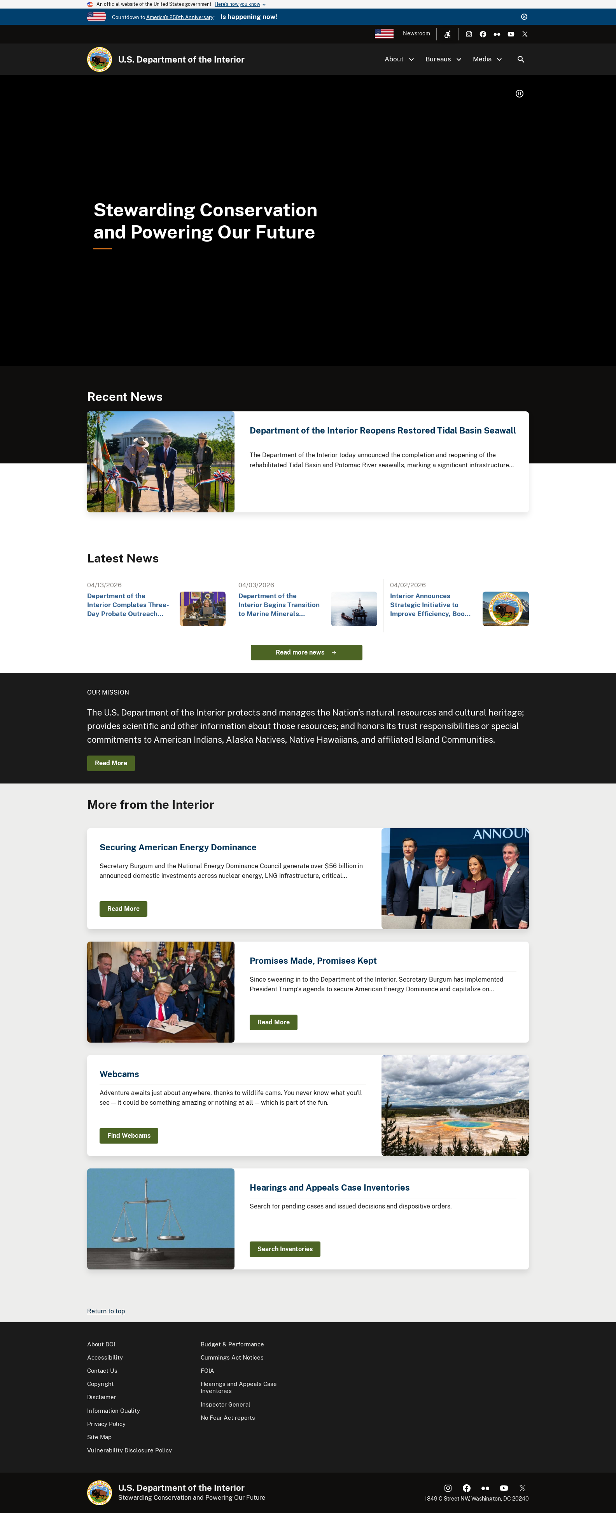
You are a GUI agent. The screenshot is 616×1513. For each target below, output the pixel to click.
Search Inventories (285, 1249)
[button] (519, 93)
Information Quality (113, 1410)
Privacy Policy (106, 1424)
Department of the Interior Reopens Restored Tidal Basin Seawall (383, 430)
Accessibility (105, 1357)
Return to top (106, 1311)
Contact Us (102, 1370)
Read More (111, 763)
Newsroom (416, 33)
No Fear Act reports (228, 1417)
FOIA (207, 1370)
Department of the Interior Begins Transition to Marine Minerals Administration (279, 605)
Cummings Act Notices (232, 1357)
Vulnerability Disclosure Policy (129, 1450)
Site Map (99, 1437)
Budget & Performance (232, 1344)
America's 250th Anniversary (180, 17)
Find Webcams (128, 1135)
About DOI (101, 1344)
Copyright (100, 1384)
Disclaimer (101, 1397)
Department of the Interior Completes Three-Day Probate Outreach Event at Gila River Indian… (128, 605)
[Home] (99, 59)
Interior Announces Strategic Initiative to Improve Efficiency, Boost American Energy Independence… (430, 605)
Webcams (119, 1074)
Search (521, 59)
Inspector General (225, 1404)
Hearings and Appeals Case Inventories (330, 1187)
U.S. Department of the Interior (181, 59)
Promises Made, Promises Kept (313, 961)
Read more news (300, 652)
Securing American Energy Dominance (178, 847)
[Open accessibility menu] (447, 34)
